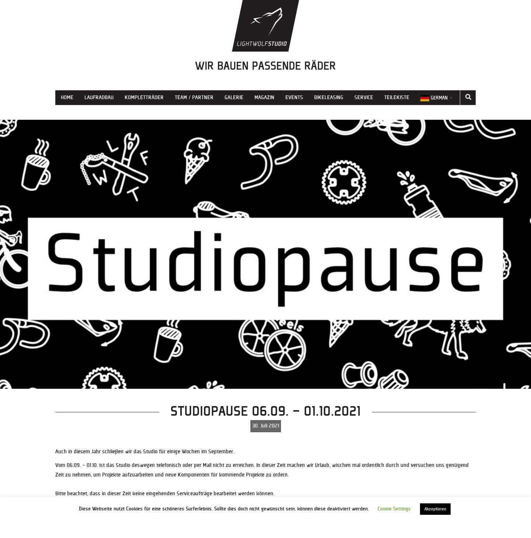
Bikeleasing (328, 97)
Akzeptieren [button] (435, 509)
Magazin (264, 97)
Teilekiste (396, 97)
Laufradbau (99, 97)
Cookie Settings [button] (394, 508)
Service (363, 97)
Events (294, 97)
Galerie (234, 97)
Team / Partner (194, 97)
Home (67, 97)
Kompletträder (144, 97)
